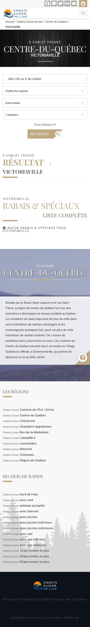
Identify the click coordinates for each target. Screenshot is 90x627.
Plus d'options (45, 124)
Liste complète (65, 215)
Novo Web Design (67, 617)
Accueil (10, 21)
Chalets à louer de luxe (30, 21)
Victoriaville (13, 26)
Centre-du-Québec (56, 21)
